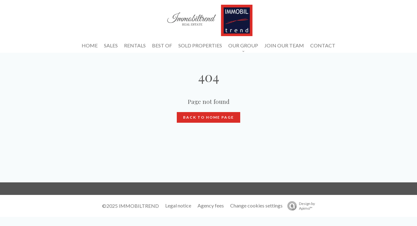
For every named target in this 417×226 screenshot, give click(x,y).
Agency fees (211, 205)
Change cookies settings (256, 205)
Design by (299, 206)
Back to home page (208, 117)
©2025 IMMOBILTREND (130, 206)
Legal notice (178, 205)
